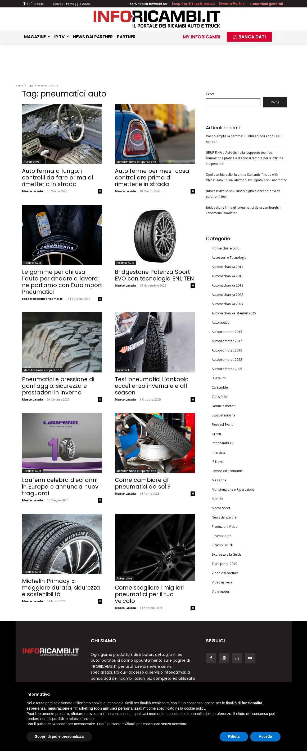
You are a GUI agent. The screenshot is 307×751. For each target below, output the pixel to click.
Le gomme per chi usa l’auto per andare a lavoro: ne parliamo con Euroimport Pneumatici (62, 282)
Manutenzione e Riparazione (136, 162)
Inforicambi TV (222, 443)
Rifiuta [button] (234, 736)
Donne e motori (224, 406)
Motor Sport (221, 508)
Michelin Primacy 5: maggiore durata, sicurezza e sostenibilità (61, 587)
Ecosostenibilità (223, 415)
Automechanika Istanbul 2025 (234, 313)
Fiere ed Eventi (222, 424)
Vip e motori (221, 591)
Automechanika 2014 (227, 267)
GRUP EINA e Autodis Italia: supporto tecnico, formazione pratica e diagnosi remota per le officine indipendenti (244, 158)
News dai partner (225, 517)
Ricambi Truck (222, 545)
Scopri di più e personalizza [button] (59, 736)
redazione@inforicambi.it (42, 299)
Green (216, 434)
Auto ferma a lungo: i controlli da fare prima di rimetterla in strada (57, 177)
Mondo (217, 499)
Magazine (219, 480)
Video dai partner (225, 573)
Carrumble (220, 387)
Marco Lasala (32, 191)
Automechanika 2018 (227, 285)
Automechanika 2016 (227, 276)
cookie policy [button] (194, 708)
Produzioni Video (225, 526)
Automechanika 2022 (227, 294)
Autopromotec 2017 (227, 341)
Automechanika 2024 (227, 304)
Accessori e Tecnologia (229, 257)
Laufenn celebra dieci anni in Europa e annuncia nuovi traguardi (61, 486)
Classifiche (220, 396)
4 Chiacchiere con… (226, 248)
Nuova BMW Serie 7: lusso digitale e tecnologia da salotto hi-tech (243, 194)
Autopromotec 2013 (227, 332)
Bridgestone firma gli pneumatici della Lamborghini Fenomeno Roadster (243, 210)
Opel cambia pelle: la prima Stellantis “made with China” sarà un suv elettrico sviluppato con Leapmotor (246, 177)
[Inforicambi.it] (157, 19)
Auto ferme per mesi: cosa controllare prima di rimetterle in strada (152, 177)
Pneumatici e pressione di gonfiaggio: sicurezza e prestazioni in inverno (58, 385)
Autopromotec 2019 (227, 350)
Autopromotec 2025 (227, 369)
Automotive (31, 162)
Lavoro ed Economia (227, 471)
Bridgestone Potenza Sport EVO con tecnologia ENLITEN (154, 275)
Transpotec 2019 (224, 563)
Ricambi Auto (33, 263)
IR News (217, 461)
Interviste (218, 452)
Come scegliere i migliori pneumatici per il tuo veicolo (149, 594)
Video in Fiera (222, 582)
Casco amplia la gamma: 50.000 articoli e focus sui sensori (244, 139)
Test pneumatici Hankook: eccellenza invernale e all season (151, 385)
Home (19, 85)
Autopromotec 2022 (227, 359)
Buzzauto (219, 378)
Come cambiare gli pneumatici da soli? (142, 483)
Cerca (210, 94)
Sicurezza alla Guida (227, 554)
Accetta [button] (265, 736)
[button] (280, 37)
